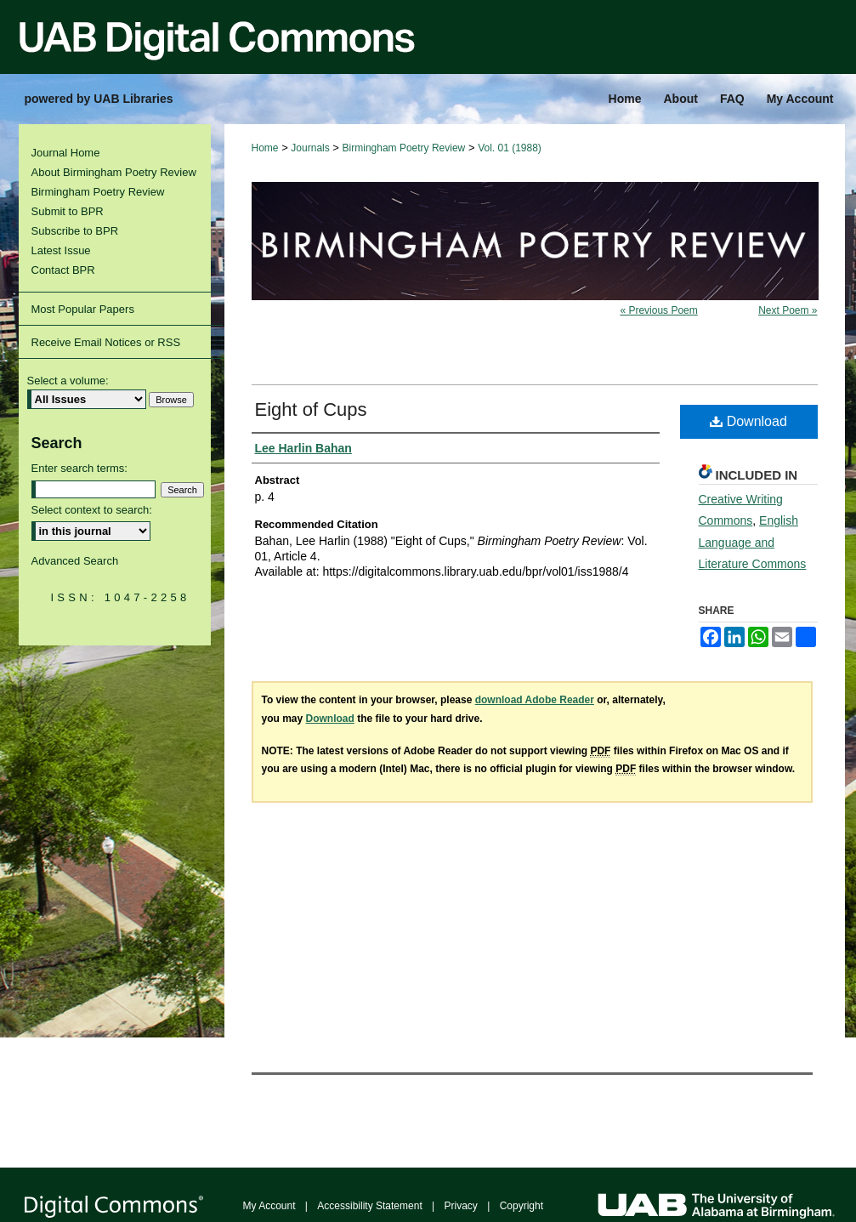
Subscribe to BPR (75, 231)
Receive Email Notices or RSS (106, 342)
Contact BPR (63, 270)
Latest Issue (61, 250)
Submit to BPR (67, 211)
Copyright (521, 1206)
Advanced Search (75, 560)
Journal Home (65, 152)
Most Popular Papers (82, 309)
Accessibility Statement (369, 1206)
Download (748, 421)
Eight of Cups (311, 409)
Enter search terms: (79, 468)
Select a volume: (68, 380)
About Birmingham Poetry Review (113, 172)
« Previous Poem (658, 310)
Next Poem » (787, 310)
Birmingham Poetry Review (404, 148)
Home (265, 148)
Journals (310, 148)
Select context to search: (91, 509)
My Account (269, 1206)
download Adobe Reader (534, 700)
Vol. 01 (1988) (509, 148)
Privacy (461, 1206)
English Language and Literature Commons (753, 542)
